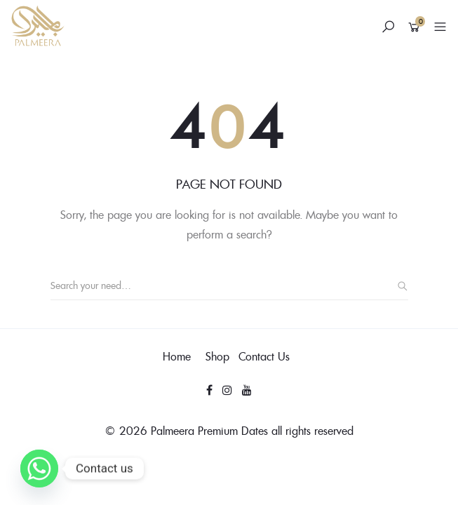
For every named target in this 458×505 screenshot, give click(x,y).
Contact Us (264, 356)
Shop (217, 356)
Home (177, 356)
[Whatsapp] (39, 468)
